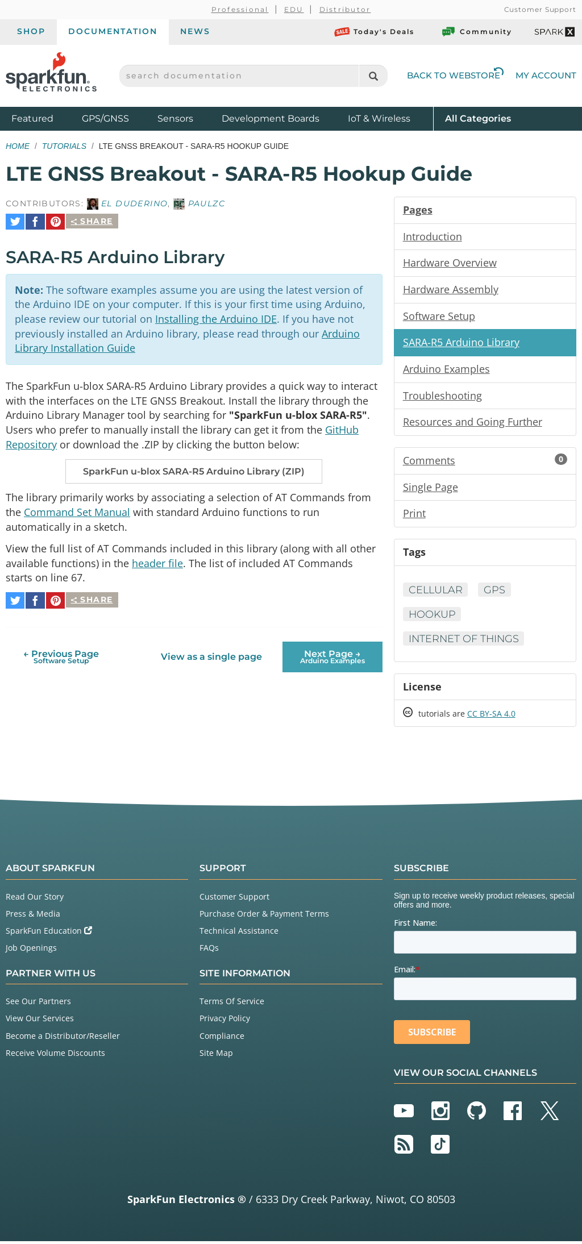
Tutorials (64, 146)
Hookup (433, 616)
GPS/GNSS (105, 118)
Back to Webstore (455, 75)
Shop (31, 31)
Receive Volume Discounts (55, 1055)
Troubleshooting (442, 396)
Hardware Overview (450, 263)
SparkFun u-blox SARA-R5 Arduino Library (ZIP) (194, 469)
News (195, 31)
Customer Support (540, 9)
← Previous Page (61, 652)
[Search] (373, 76)
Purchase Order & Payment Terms (264, 916)
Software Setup (439, 316)
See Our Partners (38, 1004)
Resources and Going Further (472, 423)
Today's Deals (374, 32)
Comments (485, 462)
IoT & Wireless (379, 118)
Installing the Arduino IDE (216, 315)
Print (414, 515)
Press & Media (33, 916)
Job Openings (31, 951)
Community (476, 32)
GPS (497, 592)
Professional (240, 9)
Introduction (432, 236)
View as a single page (211, 652)
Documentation (112, 31)
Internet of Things (465, 641)
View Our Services (40, 1021)
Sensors (175, 118)
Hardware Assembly (450, 290)
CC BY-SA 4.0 (491, 717)
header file (157, 562)
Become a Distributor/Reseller (63, 1038)
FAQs (209, 951)
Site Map (216, 1055)
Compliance (221, 1038)
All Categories (478, 118)
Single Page (430, 489)
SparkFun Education (49, 934)
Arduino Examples (446, 370)
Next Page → (332, 652)
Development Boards (270, 118)
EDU (294, 9)
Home (18, 146)
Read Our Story (35, 899)
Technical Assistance (238, 934)
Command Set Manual (77, 510)
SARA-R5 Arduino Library (461, 343)
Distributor (345, 9)
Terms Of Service (231, 1004)
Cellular (436, 592)
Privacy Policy (224, 1021)
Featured (43, 118)
